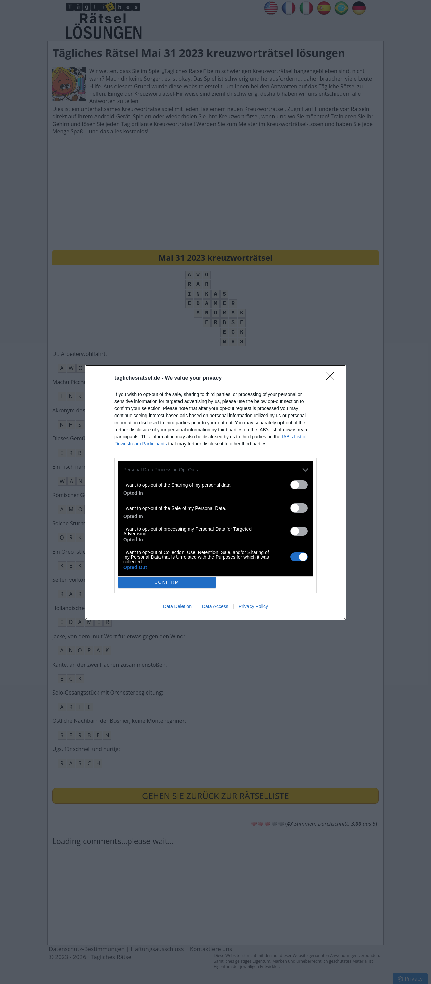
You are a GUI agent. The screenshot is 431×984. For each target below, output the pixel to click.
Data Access (215, 606)
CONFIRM (166, 582)
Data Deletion (177, 606)
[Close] (332, 378)
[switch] (299, 484)
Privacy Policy (253, 606)
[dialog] (215, 492)
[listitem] (215, 469)
